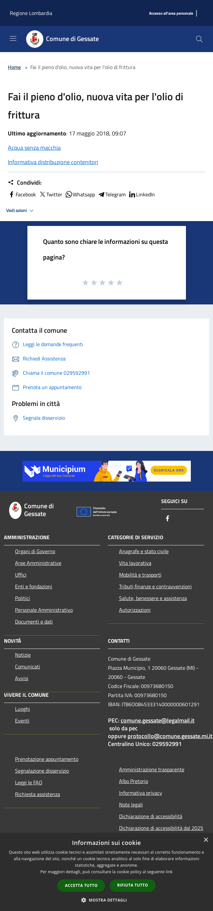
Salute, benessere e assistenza (153, 598)
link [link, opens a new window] (169, 872)
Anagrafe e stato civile (144, 551)
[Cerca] (199, 39)
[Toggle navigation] (13, 38)
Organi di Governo (35, 551)
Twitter (50, 194)
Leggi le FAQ (28, 782)
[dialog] (106, 872)
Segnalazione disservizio (42, 771)
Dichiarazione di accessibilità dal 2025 (161, 828)
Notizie (23, 655)
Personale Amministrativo (44, 610)
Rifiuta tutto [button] (132, 885)
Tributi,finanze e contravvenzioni (155, 586)
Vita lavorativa (135, 563)
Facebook (22, 194)
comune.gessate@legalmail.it (157, 720)
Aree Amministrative (38, 563)
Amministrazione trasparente (151, 769)
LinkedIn (141, 194)
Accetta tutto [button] (81, 885)
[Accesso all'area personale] (171, 13)
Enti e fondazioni (33, 586)
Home (14, 67)
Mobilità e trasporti (140, 575)
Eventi (22, 720)
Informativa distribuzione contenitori (53, 162)
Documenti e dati (34, 621)
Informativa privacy (140, 793)
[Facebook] (167, 519)
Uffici (20, 575)
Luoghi (22, 709)
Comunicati (27, 666)
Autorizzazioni (135, 610)
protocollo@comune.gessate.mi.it (170, 736)
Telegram (112, 194)
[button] (106, 900)
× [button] (205, 840)
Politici (22, 598)
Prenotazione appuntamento (46, 759)
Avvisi (21, 678)
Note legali (131, 804)
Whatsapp (80, 194)
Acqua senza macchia (34, 147)
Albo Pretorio (133, 781)
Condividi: (24, 182)
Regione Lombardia (31, 13)
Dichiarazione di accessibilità (150, 816)
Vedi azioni (21, 211)
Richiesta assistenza (37, 794)
